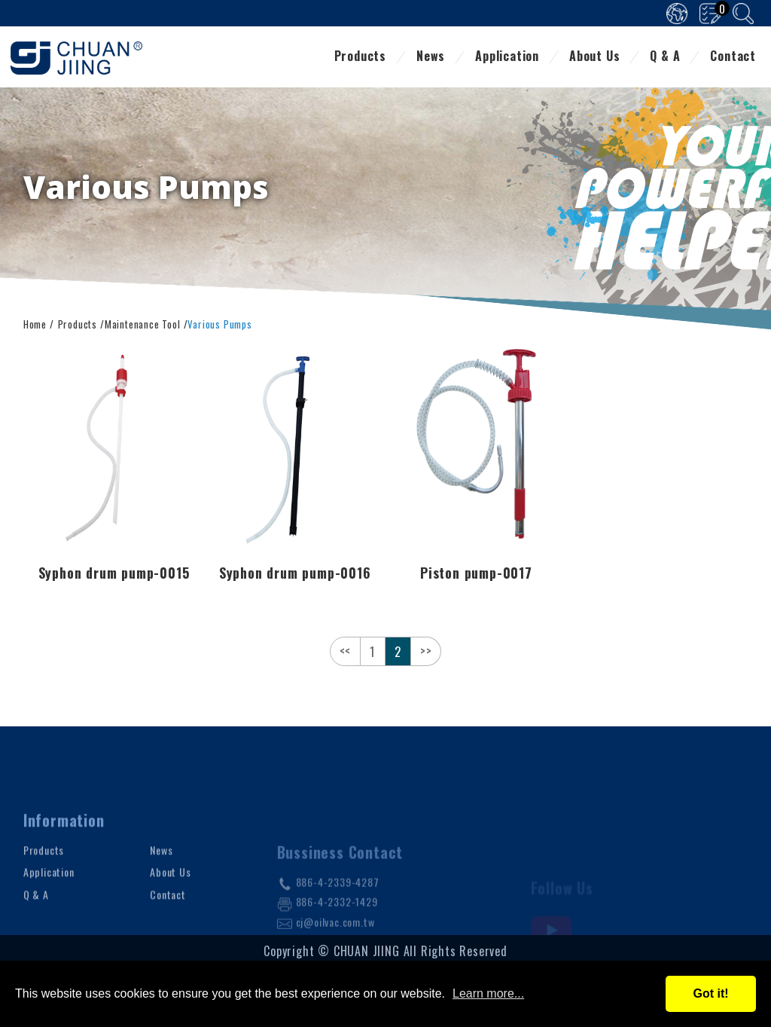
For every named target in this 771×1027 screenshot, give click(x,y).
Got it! (710, 993)
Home (35, 323)
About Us (594, 57)
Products (360, 57)
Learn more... (488, 993)
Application (507, 57)
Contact (733, 57)
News (430, 57)
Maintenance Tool (143, 323)
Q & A (665, 57)
